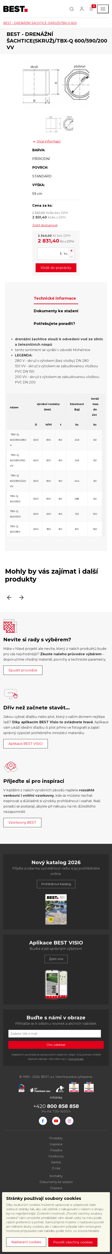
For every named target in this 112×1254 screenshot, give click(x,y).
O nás (56, 1168)
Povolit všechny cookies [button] (73, 1242)
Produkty (56, 1138)
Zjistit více (56, 959)
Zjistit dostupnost (45, 225)
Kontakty (56, 1176)
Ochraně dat (76, 1058)
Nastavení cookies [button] (26, 1242)
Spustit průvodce (22, 670)
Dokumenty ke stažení (56, 1182)
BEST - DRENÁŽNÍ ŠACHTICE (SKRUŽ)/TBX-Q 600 (40, 23)
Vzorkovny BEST (22, 823)
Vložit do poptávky (56, 268)
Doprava (56, 1188)
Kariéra (56, 1162)
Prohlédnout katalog (56, 884)
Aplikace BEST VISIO (25, 744)
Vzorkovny (56, 1156)
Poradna (56, 1150)
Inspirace (56, 1144)
